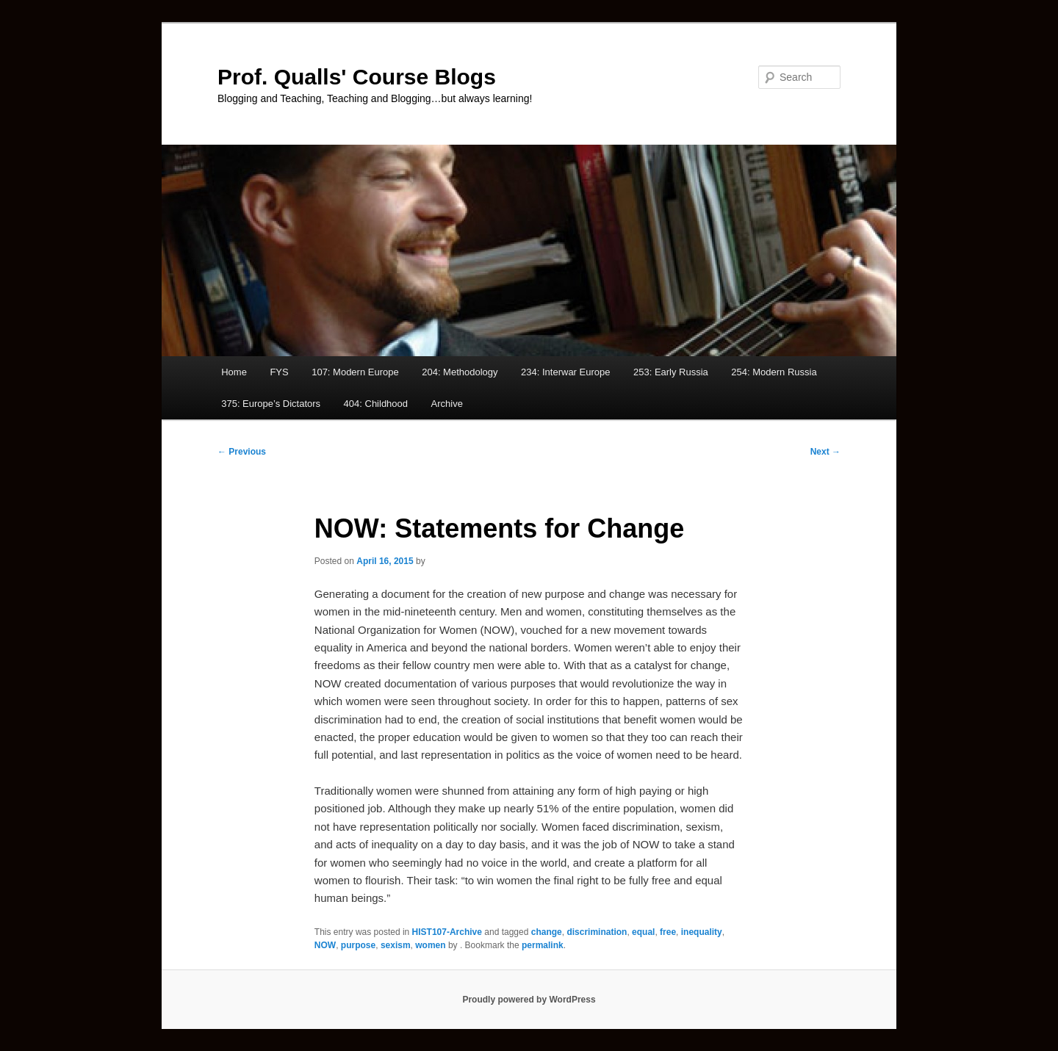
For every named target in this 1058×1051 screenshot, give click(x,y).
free (668, 932)
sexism (396, 945)
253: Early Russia (670, 372)
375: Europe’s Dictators (270, 403)
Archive (447, 403)
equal (643, 932)
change (546, 932)
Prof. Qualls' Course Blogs (356, 77)
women (430, 945)
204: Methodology (459, 372)
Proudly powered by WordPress (528, 999)
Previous (241, 452)
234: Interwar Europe (565, 372)
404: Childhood (376, 403)
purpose (358, 945)
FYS (279, 372)
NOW (325, 945)
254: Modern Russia (773, 372)
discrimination (596, 932)
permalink (543, 945)
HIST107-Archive (447, 932)
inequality (701, 932)
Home (234, 372)
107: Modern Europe (355, 372)
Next (825, 452)
